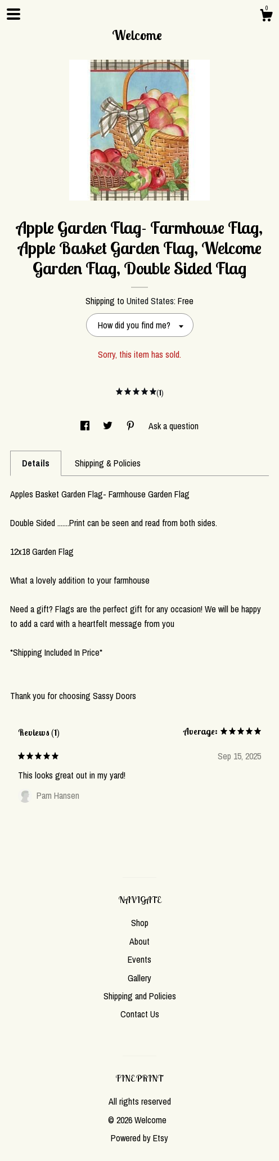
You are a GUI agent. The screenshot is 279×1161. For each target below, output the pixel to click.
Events (139, 959)
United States (150, 301)
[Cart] (266, 16)
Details (36, 463)
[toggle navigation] (13, 14)
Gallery (139, 978)
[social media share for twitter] (109, 426)
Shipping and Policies (140, 996)
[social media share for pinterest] (131, 426)
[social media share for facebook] (86, 426)
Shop (139, 923)
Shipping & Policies (108, 463)
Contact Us (139, 1014)
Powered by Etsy (139, 1138)
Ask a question (173, 426)
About (139, 941)
